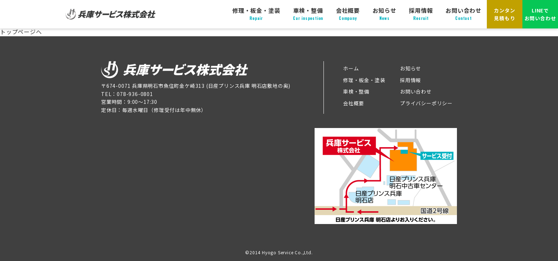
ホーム (351, 68)
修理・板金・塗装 (256, 13)
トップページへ (21, 31)
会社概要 (348, 13)
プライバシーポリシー (426, 103)
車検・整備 (308, 13)
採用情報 (421, 13)
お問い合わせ (463, 13)
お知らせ (384, 13)
